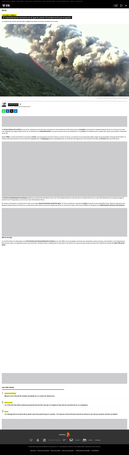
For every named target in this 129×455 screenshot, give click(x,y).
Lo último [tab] (69, 387)
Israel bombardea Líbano (62, 1)
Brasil (6, 411)
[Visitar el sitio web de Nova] (51, 440)
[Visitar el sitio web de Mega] (57, 440)
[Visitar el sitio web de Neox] (44, 440)
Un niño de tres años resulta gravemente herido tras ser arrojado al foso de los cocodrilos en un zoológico (46, 405)
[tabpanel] (64, 403)
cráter (85, 203)
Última (116, 5)
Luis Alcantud (13, 104)
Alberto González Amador (49, 1)
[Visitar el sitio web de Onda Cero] (71, 440)
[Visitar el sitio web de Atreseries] (64, 440)
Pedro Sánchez (29, 1)
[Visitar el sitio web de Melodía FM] (84, 440)
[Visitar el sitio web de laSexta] (37, 440)
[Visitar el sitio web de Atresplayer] (91, 440)
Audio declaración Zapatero (9, 1)
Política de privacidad (43, 450)
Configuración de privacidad (83, 450)
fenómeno (45, 139)
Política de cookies (55, 450)
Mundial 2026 (79, 1)
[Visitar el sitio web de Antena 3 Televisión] (31, 440)
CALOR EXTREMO (10, 393)
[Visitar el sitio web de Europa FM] (78, 440)
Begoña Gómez (38, 1)
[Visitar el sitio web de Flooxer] (98, 440)
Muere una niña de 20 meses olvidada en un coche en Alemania (29, 396)
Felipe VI (72, 1)
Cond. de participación (67, 450)
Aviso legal (33, 450)
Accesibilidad (95, 450)
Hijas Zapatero (20, 1)
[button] (126, 5)
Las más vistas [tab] (8, 387)
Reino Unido (8, 402)
